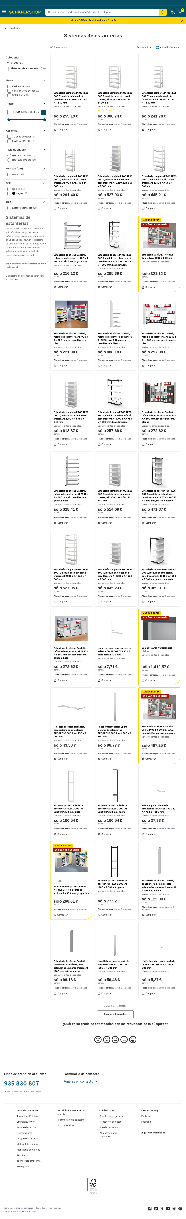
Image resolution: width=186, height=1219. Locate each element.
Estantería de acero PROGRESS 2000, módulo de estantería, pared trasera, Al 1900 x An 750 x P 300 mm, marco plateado (159, 574)
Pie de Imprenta (109, 1127)
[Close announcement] (182, 21)
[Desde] (11, 112)
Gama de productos (27, 1110)
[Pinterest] (180, 1209)
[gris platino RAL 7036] (60, 881)
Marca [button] (9, 80)
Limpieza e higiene (28, 1138)
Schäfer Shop (107, 1110)
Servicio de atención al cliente (71, 1112)
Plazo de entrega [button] (16, 149)
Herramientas (24, 1133)
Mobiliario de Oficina (28, 1150)
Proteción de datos (111, 1122)
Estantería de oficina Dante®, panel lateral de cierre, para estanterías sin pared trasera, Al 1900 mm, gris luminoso (71, 966)
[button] (4, 12)
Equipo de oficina (26, 1127)
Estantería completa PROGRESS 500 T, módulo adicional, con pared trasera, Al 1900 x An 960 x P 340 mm (115, 574)
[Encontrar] (162, 12)
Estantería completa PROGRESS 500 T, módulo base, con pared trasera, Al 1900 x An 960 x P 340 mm (115, 496)
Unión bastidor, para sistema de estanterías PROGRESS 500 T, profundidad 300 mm (114, 651)
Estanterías (14, 28)
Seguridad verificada (152, 1132)
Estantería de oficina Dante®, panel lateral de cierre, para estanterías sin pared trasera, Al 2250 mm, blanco (159, 886)
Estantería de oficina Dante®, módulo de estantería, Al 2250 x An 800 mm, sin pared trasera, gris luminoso (71, 653)
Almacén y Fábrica (27, 1116)
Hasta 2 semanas (22, 155)
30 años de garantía (24, 137)
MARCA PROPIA (22, 141)
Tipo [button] (8, 202)
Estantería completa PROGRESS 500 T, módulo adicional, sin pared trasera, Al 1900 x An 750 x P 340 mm (159, 98)
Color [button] (9, 183)
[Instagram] (174, 1209)
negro (18, 193)
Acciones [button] (11, 130)
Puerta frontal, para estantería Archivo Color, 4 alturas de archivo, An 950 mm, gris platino (71, 890)
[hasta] (30, 112)
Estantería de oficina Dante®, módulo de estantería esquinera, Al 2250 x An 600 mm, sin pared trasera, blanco (115, 339)
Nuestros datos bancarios (108, 1135)
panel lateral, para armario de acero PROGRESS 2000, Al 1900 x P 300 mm (113, 964)
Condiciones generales (113, 1116)
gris (17, 189)
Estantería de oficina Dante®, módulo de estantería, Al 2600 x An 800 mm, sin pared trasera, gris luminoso (71, 496)
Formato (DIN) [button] (14, 168)
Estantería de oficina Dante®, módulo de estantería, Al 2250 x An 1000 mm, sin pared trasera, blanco (159, 339)
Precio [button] (10, 103)
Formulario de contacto (71, 1120)
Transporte (23, 1166)
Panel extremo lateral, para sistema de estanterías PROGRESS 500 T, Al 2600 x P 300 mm (114, 732)
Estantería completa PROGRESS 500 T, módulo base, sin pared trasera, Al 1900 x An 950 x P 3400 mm (115, 98)
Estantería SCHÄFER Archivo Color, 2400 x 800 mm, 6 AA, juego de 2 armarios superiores (158, 730)
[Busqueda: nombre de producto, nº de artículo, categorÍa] (103, 12)
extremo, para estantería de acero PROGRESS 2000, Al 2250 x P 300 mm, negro (112, 808)
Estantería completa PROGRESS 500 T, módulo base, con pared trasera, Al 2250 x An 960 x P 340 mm (71, 417)
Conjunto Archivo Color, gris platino (157, 650)
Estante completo (23, 208)
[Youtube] (168, 1209)
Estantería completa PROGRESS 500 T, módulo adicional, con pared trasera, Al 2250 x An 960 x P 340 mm (115, 181)
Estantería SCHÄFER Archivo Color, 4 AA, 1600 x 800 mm (157, 256)
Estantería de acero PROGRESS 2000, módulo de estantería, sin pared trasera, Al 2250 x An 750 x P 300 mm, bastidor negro (115, 260)
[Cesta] (181, 12)
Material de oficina (27, 1144)
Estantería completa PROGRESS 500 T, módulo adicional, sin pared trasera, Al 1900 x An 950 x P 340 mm (71, 98)
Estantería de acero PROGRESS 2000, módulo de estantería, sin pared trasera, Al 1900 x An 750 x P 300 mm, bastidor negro (115, 417)
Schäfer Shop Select (24, 91)
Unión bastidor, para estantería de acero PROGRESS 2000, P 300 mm (158, 964)
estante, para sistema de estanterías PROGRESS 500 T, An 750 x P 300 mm (158, 808)
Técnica (21, 1155)
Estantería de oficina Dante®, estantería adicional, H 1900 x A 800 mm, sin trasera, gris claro (71, 258)
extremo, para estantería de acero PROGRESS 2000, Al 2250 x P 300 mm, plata (68, 808)
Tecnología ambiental (29, 1161)
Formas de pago (149, 1110)
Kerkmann (19, 86)
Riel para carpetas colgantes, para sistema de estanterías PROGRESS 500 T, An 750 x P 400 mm (70, 732)
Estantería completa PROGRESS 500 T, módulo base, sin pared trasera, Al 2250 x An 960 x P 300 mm (159, 181)
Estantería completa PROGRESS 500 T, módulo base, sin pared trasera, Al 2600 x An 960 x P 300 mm (71, 574)
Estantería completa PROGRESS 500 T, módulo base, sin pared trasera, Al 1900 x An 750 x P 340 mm (71, 181)
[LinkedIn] (156, 1209)
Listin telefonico (67, 1125)
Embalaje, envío (26, 1122)
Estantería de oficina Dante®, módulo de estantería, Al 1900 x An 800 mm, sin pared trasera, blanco (71, 339)
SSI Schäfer (19, 95)
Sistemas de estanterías (28, 68)
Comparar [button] (61, 129)
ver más (14, 280)
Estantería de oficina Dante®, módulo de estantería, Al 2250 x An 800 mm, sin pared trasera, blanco (159, 417)
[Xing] (162, 1209)
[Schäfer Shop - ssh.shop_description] (25, 12)
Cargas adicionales (115, 1014)
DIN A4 (16, 174)
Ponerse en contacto (78, 1082)
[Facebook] (149, 1209)
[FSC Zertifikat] (93, 1187)
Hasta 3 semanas (22, 160)
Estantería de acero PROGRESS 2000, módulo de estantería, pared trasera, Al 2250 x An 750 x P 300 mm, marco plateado (159, 496)
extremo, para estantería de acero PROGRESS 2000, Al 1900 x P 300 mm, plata (112, 884)
